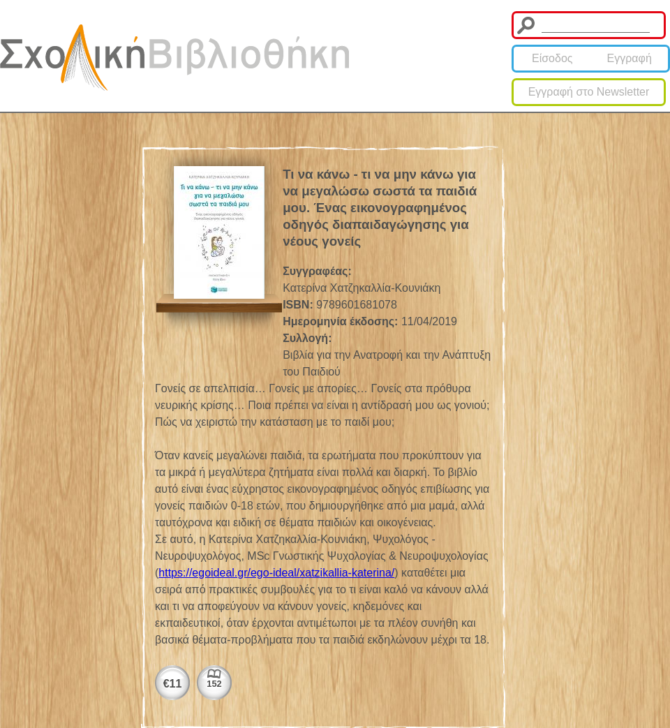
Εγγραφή (629, 58)
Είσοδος (552, 58)
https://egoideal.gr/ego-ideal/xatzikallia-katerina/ (276, 573)
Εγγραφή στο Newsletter (589, 92)
